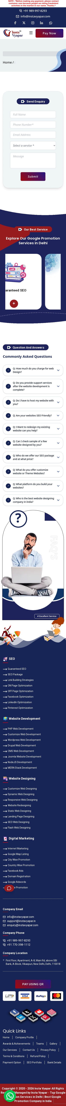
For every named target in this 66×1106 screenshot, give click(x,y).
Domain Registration (16, 877)
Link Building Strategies (18, 680)
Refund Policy (38, 1056)
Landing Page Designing (18, 817)
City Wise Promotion (16, 860)
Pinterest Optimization (18, 708)
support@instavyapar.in (19, 921)
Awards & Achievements (16, 1043)
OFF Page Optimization (18, 691)
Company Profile (24, 1037)
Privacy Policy (48, 1050)
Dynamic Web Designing (18, 794)
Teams (40, 1043)
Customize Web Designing (20, 789)
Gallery (53, 1043)
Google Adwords (14, 882)
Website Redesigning (17, 806)
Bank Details (54, 1062)
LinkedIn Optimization (17, 703)
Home (7, 62)
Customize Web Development (22, 735)
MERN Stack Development (20, 768)
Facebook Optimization (18, 697)
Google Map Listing (16, 854)
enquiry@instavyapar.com (20, 925)
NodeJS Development (17, 762)
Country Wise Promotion (19, 865)
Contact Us (29, 1050)
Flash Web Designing (16, 828)
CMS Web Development (18, 751)
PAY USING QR (33, 984)
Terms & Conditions (13, 1056)
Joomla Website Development (22, 757)
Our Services (10, 1050)
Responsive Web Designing (20, 800)
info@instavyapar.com (33, 16)
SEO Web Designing (16, 822)
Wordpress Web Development (22, 740)
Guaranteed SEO (14, 669)
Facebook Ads (13, 871)
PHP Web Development (18, 729)
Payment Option (12, 1062)
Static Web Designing (17, 811)
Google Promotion (15, 888)
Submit (33, 176)
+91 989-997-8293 (33, 11)
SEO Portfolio (34, 1062)
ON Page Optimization (17, 686)
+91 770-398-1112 (16, 944)
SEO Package (13, 675)
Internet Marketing (15, 849)
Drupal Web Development (19, 746)
